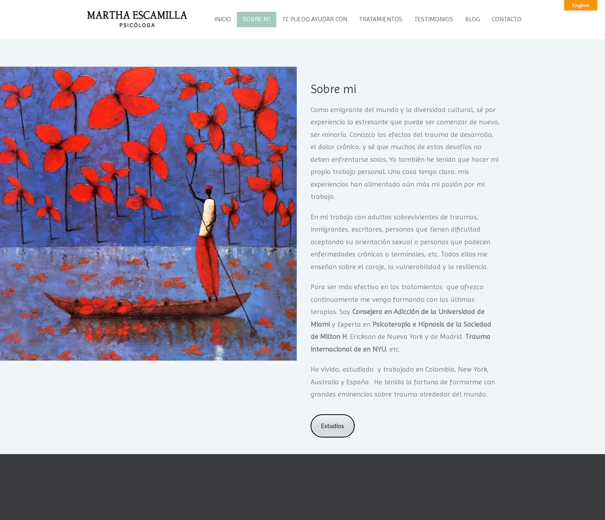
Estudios (332, 426)
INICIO (222, 19)
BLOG (472, 19)
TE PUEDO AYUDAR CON (314, 19)
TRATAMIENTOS (380, 19)
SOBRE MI (256, 19)
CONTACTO (506, 19)
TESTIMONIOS (433, 19)
